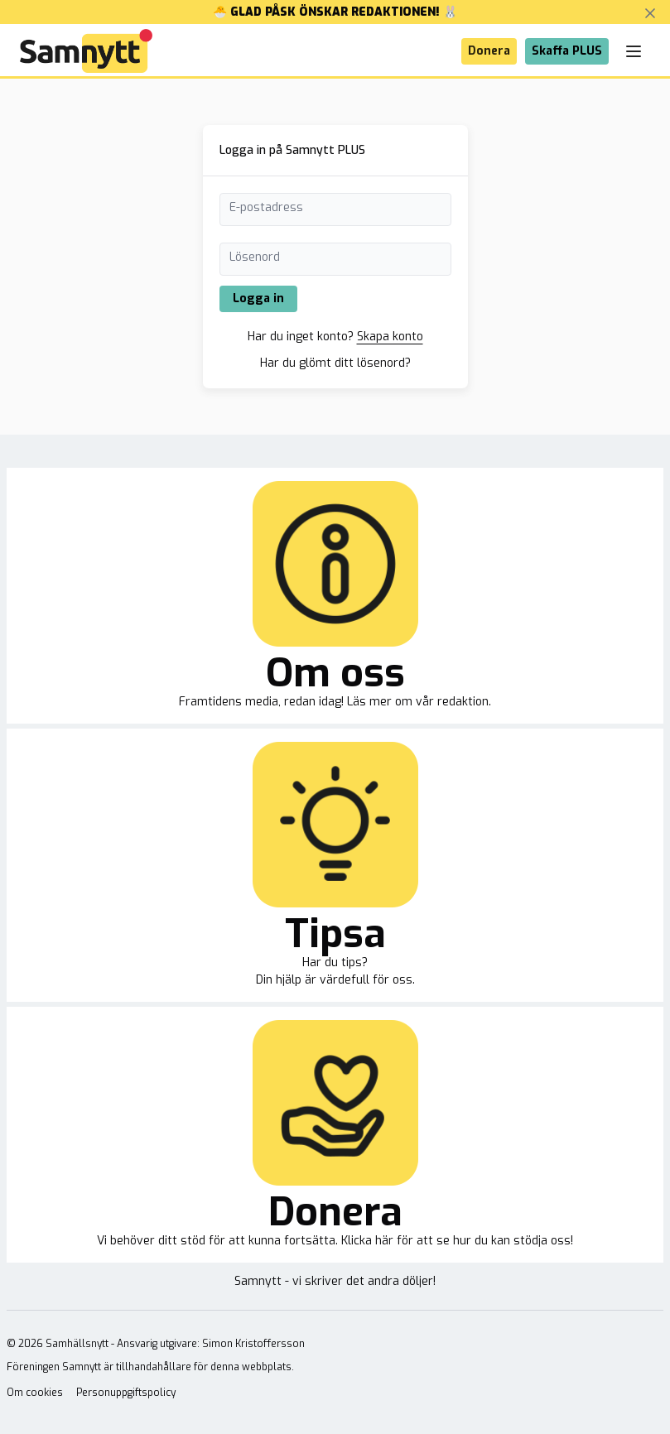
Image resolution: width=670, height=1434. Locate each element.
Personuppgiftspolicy (126, 1392)
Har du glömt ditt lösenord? (335, 363)
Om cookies (35, 1392)
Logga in (258, 298)
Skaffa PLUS (567, 51)
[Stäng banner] (650, 13)
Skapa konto (390, 336)
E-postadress (266, 207)
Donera (489, 51)
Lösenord (254, 257)
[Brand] (86, 51)
